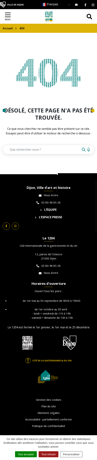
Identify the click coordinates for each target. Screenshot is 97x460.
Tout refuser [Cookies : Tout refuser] (48, 454)
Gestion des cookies (48, 399)
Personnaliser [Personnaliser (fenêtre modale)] (71, 454)
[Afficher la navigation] (8, 16)
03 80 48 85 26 (48, 202)
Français (50, 4)
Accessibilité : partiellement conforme (48, 419)
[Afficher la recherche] (89, 16)
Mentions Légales (49, 413)
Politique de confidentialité (48, 426)
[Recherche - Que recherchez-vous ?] (42, 149)
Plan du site (48, 406)
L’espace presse (48, 217)
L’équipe (48, 210)
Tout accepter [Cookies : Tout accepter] (26, 454)
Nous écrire (48, 195)
